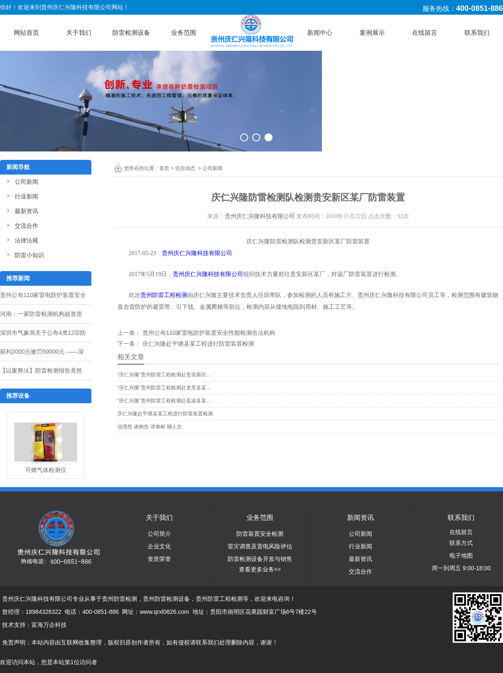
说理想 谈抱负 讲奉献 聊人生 (149, 427)
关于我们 (78, 32)
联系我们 (477, 32)
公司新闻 (26, 181)
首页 (164, 168)
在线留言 (424, 32)
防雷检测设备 (131, 32)
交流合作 (26, 225)
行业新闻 (26, 196)
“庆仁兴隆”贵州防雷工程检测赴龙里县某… (164, 388)
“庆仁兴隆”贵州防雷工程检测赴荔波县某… (164, 401)
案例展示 (372, 32)
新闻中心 (319, 32)
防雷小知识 (29, 255)
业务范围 (183, 32)
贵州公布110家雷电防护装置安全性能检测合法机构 (208, 332)
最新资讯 (26, 211)
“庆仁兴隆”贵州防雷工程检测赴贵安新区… (164, 375)
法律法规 (26, 240)
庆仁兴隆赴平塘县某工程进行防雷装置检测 (197, 343)
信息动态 (185, 168)
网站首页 (26, 32)
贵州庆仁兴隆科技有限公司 (260, 216)
